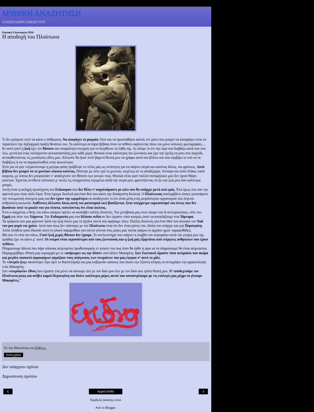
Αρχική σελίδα (105, 391)
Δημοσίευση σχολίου (19, 376)
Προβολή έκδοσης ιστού (105, 400)
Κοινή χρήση (13, 354)
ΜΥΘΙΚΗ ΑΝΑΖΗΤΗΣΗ (41, 13)
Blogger (110, 407)
